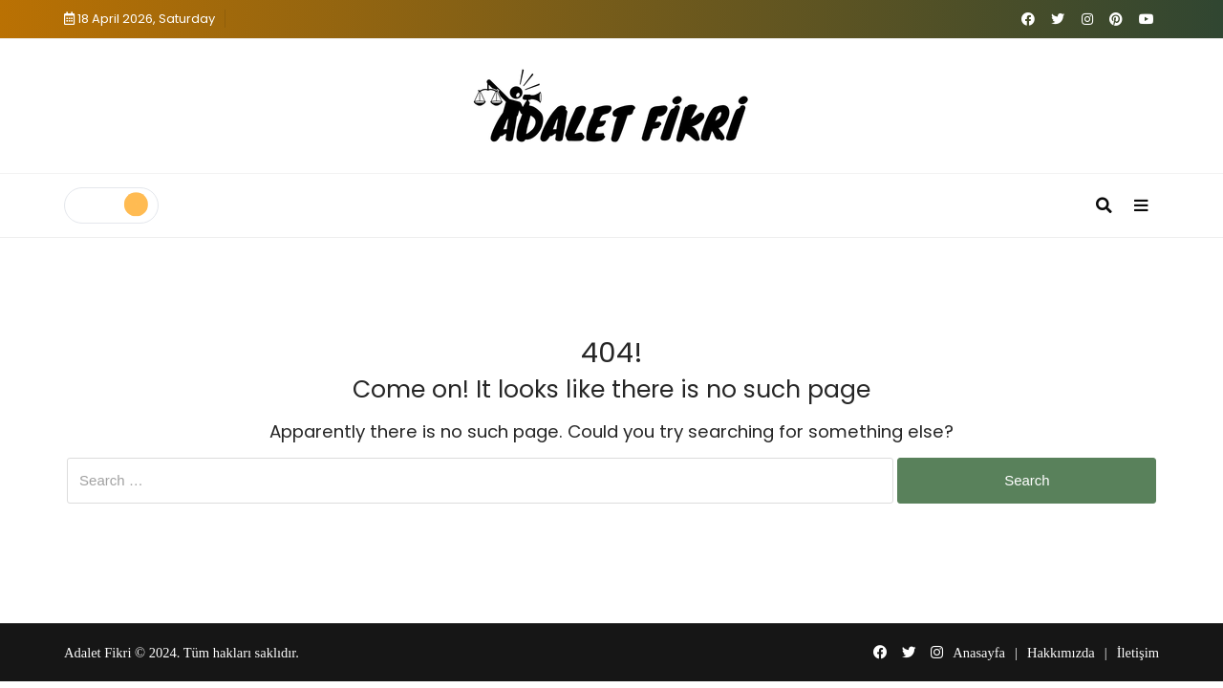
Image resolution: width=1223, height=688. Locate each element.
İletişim (1138, 652)
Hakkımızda (1061, 652)
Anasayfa (979, 652)
